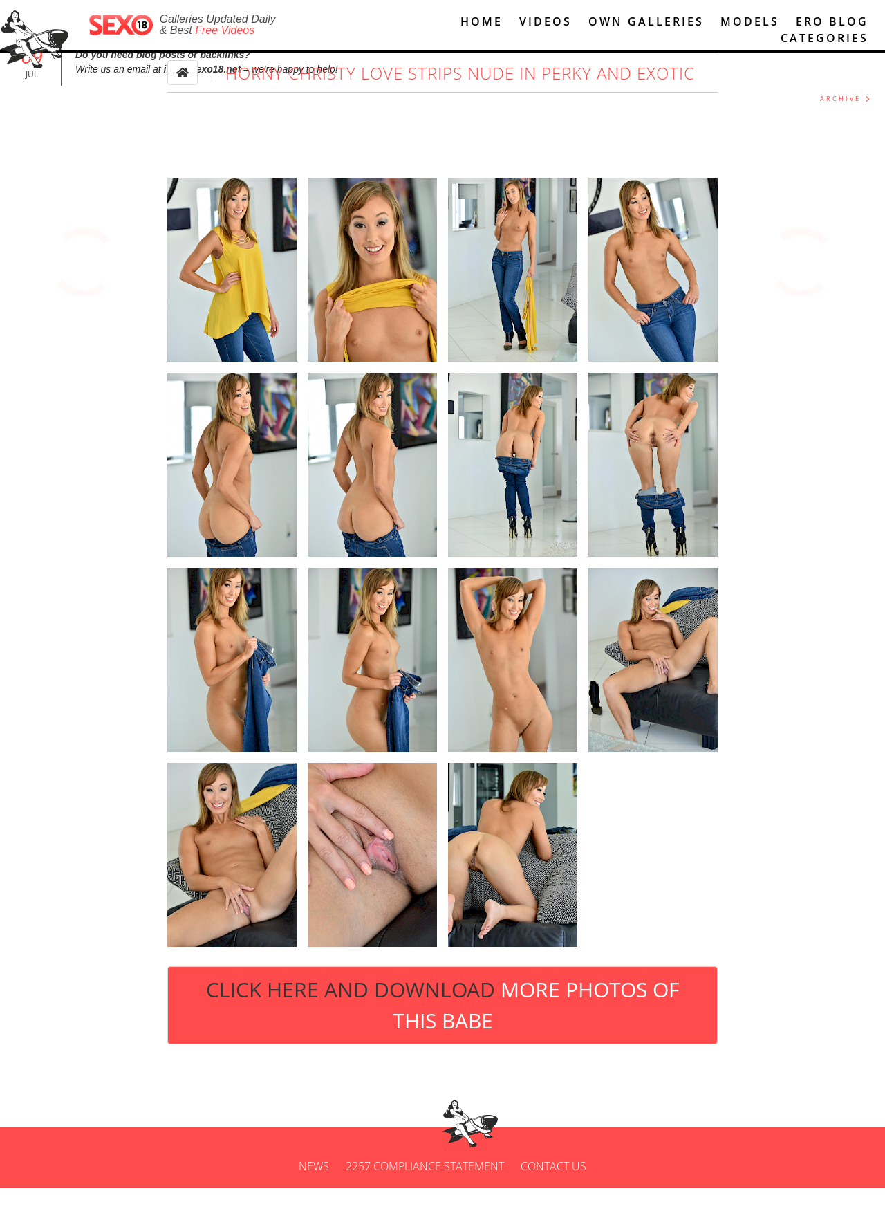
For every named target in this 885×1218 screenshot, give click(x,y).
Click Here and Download (442, 1035)
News (314, 1195)
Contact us (553, 1195)
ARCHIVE (840, 128)
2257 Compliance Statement (425, 1195)
